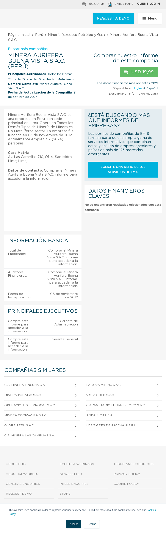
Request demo (19, 493)
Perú (39, 35)
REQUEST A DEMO (113, 18)
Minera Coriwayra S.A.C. (25, 415)
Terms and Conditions (133, 464)
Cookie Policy (126, 483)
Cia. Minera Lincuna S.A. (24, 385)
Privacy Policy (127, 474)
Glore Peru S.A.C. (19, 425)
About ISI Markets (22, 474)
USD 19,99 (139, 72)
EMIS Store (120, 4)
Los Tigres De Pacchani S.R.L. (111, 425)
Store (65, 493)
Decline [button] (92, 524)
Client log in (148, 3)
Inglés (138, 88)
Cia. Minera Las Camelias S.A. (29, 435)
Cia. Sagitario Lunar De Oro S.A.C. (115, 405)
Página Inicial (19, 35)
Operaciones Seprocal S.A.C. (29, 405)
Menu (150, 18)
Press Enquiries (74, 483)
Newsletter (71, 474)
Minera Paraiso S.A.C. (22, 395)
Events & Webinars (77, 464)
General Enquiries (23, 483)
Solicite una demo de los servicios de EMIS (123, 170)
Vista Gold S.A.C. (100, 395)
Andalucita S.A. (99, 415)
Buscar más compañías (28, 49)
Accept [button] (74, 524)
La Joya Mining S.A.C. (103, 385)
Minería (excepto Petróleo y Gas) (76, 35)
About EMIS (16, 464)
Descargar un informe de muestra (133, 93)
